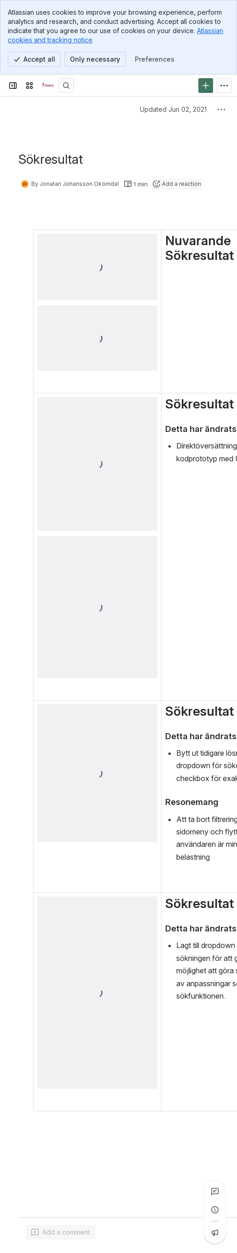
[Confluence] (47, 85)
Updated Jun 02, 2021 (173, 109)
